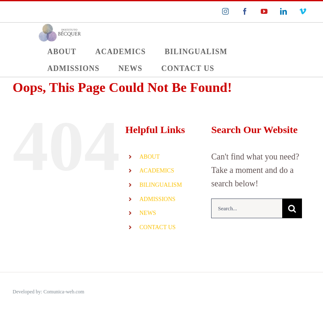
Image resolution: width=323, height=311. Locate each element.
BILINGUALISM (160, 185)
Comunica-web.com (63, 292)
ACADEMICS (156, 170)
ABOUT (149, 157)
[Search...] (246, 208)
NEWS (147, 213)
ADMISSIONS (157, 199)
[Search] (292, 208)
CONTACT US (157, 227)
